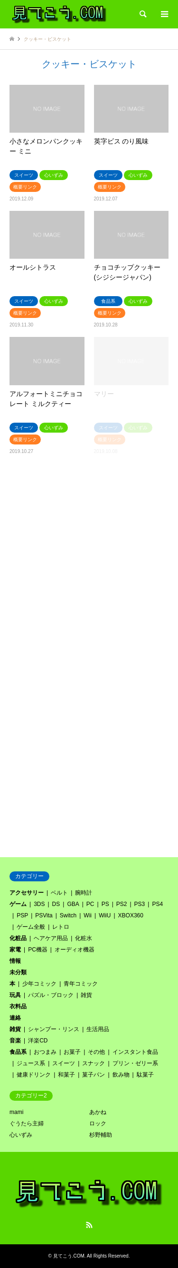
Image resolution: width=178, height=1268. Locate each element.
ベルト (59, 892)
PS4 (157, 904)
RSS (89, 1225)
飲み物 (121, 1074)
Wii (88, 915)
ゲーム (18, 904)
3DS (39, 904)
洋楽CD (37, 1040)
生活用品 (97, 1029)
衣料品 (18, 1006)
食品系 (18, 1052)
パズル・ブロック (51, 995)
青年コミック (81, 983)
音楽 (15, 1040)
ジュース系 (31, 1063)
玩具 (15, 995)
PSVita (43, 915)
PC (90, 904)
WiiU (105, 915)
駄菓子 (145, 1074)
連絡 (15, 1017)
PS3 (139, 904)
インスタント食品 (135, 1052)
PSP (22, 915)
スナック (93, 1063)
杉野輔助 (100, 1135)
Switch (68, 915)
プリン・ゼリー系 (135, 1063)
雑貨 (86, 995)
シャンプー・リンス (53, 1029)
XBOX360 (130, 915)
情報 (15, 961)
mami (16, 1112)
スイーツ (63, 1063)
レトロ (60, 927)
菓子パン (93, 1074)
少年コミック (39, 983)
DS (56, 904)
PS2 (121, 904)
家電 (15, 949)
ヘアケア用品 (51, 938)
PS (105, 904)
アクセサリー (26, 892)
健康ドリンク (34, 1074)
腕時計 (83, 892)
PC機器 (37, 949)
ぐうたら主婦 (26, 1123)
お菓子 (72, 1052)
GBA (73, 904)
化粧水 (83, 938)
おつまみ (45, 1052)
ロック (97, 1123)
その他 (96, 1052)
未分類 (18, 972)
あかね (97, 1112)
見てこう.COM (68, 1256)
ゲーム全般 (31, 927)
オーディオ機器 (74, 949)
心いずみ (20, 1135)
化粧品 (18, 938)
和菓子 (66, 1074)
